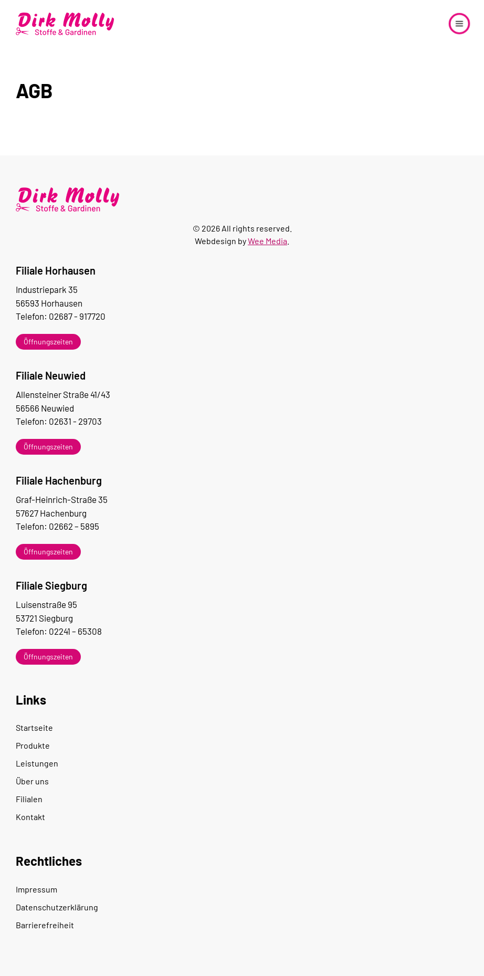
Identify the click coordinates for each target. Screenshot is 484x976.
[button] (459, 24)
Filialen (29, 799)
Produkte (33, 745)
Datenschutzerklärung (57, 907)
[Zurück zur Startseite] (65, 24)
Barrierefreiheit (45, 925)
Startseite (34, 727)
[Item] (242, 342)
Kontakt (30, 817)
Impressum (36, 889)
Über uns (32, 781)
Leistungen (37, 763)
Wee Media (267, 241)
